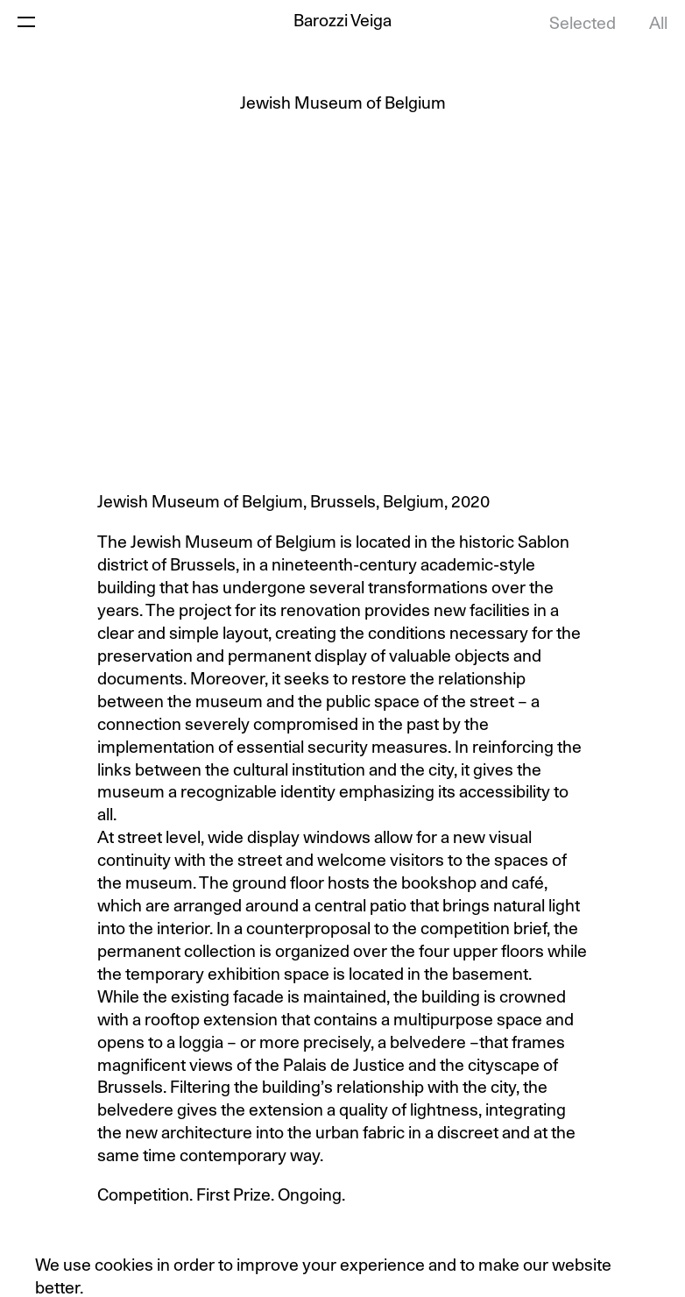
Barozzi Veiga (342, 21)
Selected (582, 24)
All (658, 24)
